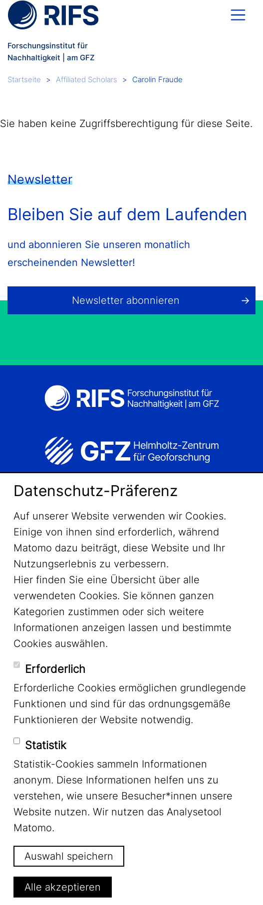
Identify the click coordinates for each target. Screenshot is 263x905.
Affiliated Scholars (86, 79)
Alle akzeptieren (62, 887)
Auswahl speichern (68, 856)
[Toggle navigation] (238, 14)
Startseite (24, 79)
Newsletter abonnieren (126, 300)
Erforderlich (55, 668)
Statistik (45, 745)
